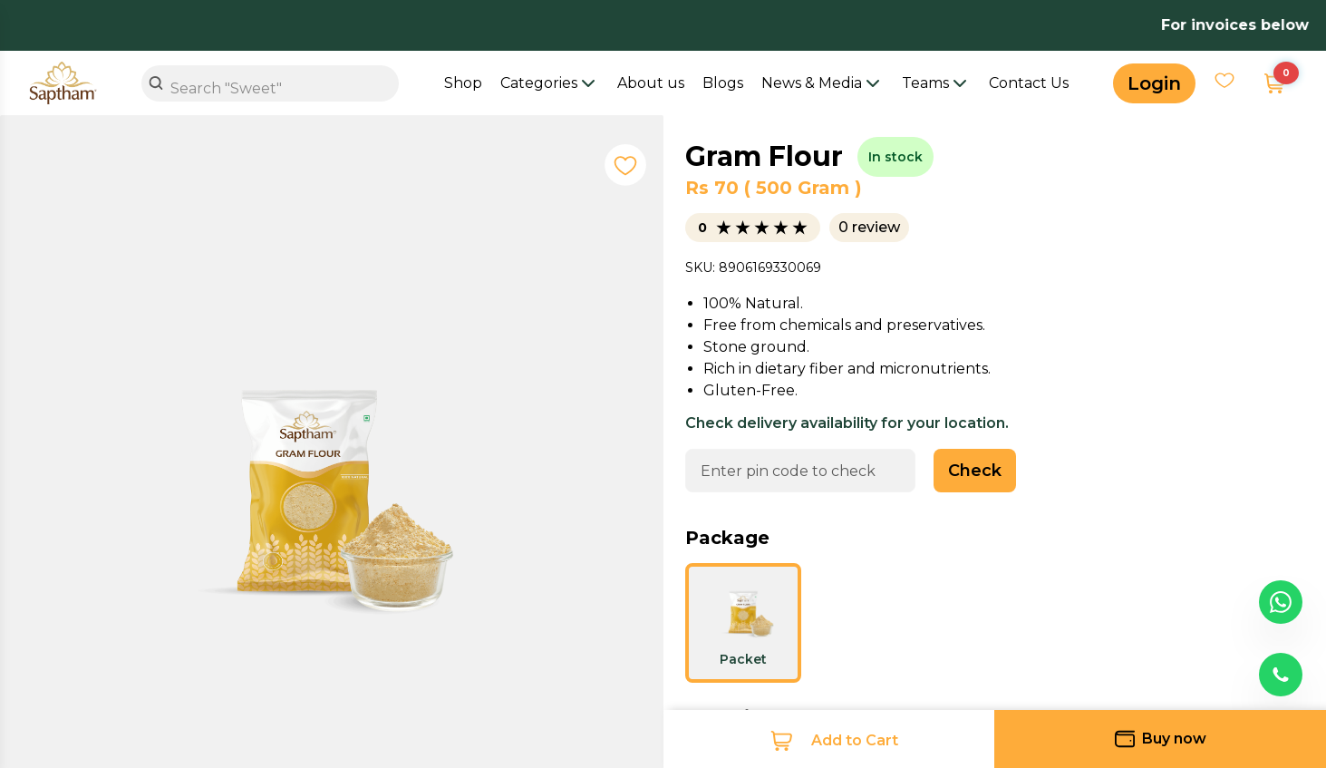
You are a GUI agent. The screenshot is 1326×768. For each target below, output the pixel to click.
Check (975, 471)
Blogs (722, 83)
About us (650, 83)
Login (1154, 83)
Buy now (1160, 739)
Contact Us (1029, 83)
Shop (463, 83)
